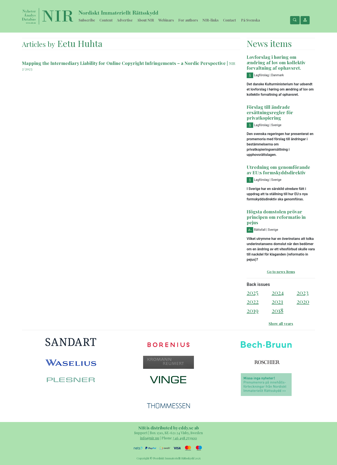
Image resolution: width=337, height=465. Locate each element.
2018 (277, 310)
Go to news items (281, 271)
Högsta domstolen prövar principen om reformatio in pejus (276, 216)
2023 (303, 292)
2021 (277, 301)
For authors (188, 20)
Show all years (281, 323)
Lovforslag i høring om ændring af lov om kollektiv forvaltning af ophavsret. (276, 62)
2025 (252, 292)
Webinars (166, 20)
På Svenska (250, 20)
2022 (253, 301)
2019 (252, 310)
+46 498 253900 (185, 438)
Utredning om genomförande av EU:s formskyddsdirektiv (278, 169)
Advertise (125, 20)
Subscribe (87, 20)
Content (105, 20)
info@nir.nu (149, 438)
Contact (229, 20)
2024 (278, 292)
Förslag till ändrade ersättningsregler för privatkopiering (270, 112)
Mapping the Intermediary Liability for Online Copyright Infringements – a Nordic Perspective (124, 63)
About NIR (145, 20)
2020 (303, 301)
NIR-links (210, 20)
